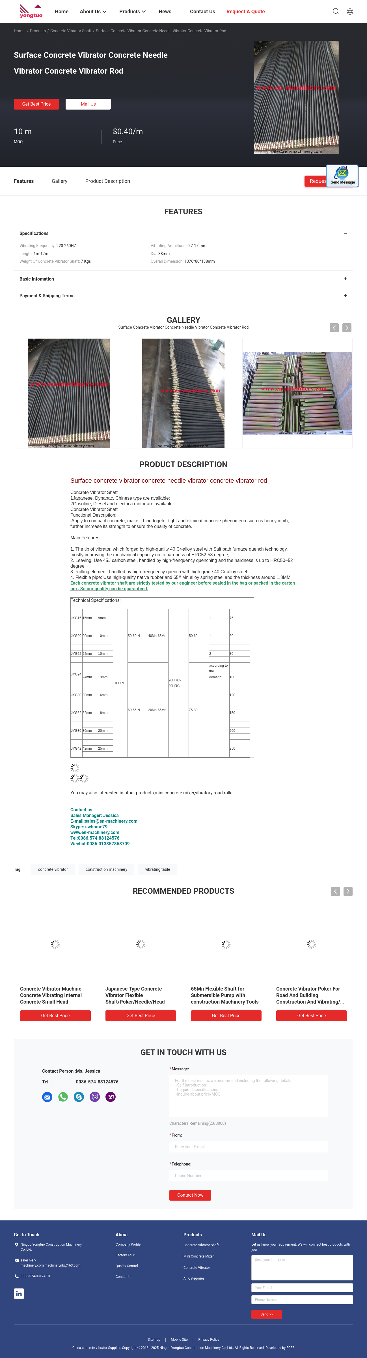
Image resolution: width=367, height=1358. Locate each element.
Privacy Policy (208, 1340)
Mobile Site (179, 1340)
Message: (180, 1069)
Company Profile (128, 1244)
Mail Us (88, 104)
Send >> (267, 1314)
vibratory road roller (214, 792)
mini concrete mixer (174, 792)
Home (19, 31)
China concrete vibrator (90, 1348)
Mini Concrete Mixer (199, 1256)
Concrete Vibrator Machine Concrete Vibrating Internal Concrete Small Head (51, 995)
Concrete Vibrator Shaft (71, 31)
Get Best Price (36, 104)
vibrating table (157, 869)
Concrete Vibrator (197, 1268)
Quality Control (127, 1266)
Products (38, 31)
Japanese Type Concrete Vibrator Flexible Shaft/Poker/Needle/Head (135, 995)
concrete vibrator (53, 869)
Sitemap (154, 1340)
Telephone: (181, 1164)
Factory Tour (125, 1255)
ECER (290, 1348)
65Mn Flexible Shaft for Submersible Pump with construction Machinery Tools (225, 995)
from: (177, 1135)
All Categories (194, 1278)
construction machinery (106, 869)
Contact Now (190, 1195)
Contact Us (124, 1277)
